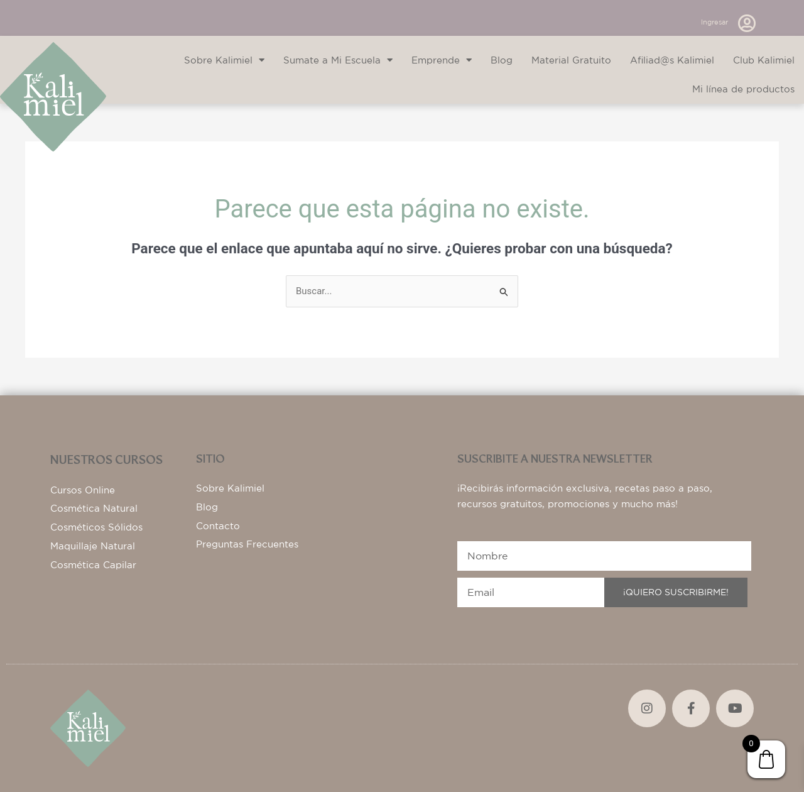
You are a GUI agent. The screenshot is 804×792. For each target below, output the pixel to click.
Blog (502, 60)
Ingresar (714, 22)
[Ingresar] (746, 23)
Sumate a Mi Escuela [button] (338, 60)
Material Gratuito (571, 60)
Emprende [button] (441, 60)
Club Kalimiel (764, 60)
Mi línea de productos (743, 89)
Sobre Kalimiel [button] (224, 60)
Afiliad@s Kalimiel (672, 60)
